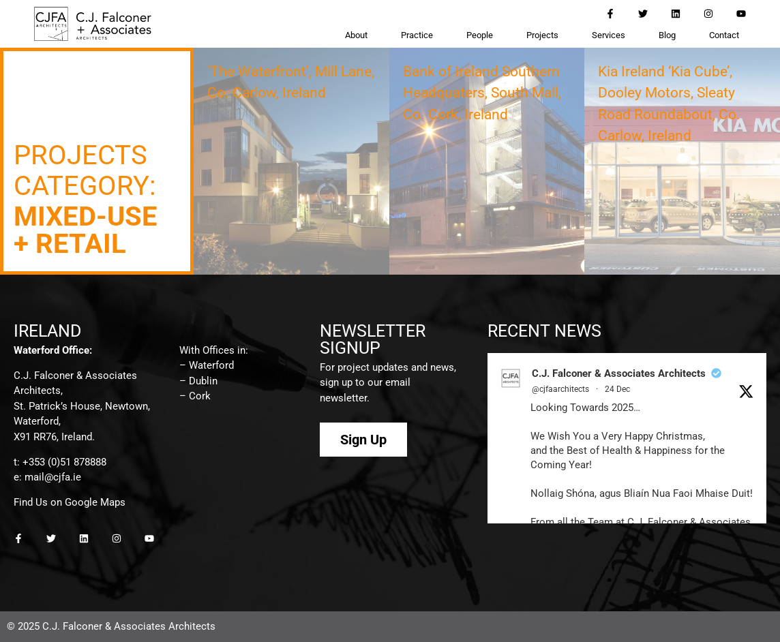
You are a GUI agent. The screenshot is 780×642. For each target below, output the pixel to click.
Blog (667, 35)
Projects (542, 35)
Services (608, 35)
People (479, 35)
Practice (417, 35)
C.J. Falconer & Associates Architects (619, 373)
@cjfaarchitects (560, 389)
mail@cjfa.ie (53, 477)
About (356, 35)
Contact (724, 35)
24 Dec (617, 389)
